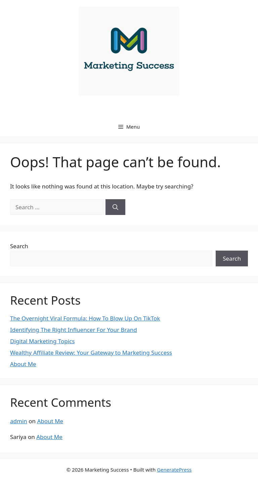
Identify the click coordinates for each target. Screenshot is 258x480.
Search (19, 246)
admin (18, 421)
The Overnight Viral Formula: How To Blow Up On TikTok (85, 318)
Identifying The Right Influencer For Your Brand (73, 330)
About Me (23, 364)
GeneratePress (174, 469)
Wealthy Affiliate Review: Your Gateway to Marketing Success (91, 352)
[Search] (115, 207)
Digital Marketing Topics (42, 341)
